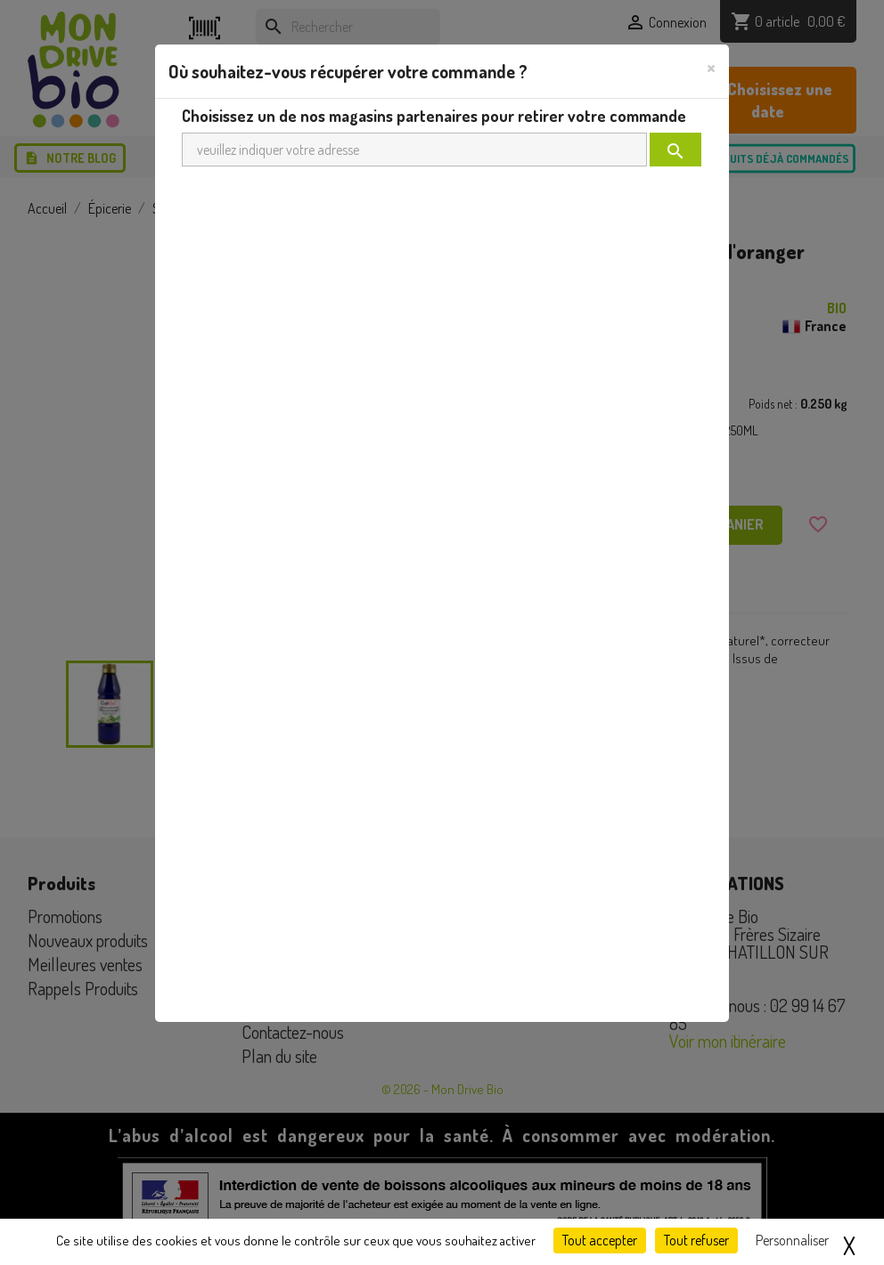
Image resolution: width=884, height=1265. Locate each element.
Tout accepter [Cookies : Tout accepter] (599, 1240)
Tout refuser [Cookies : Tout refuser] (696, 1240)
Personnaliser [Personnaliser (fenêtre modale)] (792, 1240)
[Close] (711, 66)
